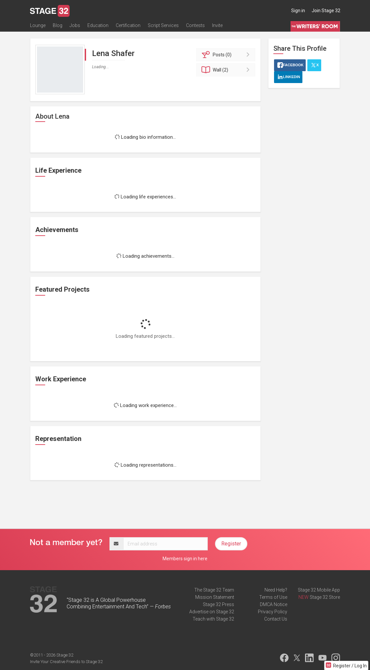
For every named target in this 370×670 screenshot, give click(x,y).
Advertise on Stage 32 (211, 611)
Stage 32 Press (218, 604)
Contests (195, 25)
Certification (128, 25)
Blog (57, 25)
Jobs (75, 25)
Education (97, 25)
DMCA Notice (273, 604)
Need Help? (275, 590)
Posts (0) (226, 55)
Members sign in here (185, 558)
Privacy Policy (272, 611)
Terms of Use (273, 597)
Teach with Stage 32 (213, 619)
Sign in (298, 10)
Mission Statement (214, 597)
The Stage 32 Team (214, 590)
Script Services (163, 25)
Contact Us (275, 619)
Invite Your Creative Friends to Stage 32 (66, 661)
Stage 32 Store (325, 597)
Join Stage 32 (326, 10)
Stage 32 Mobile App (319, 590)
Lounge (38, 25)
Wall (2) (226, 70)
